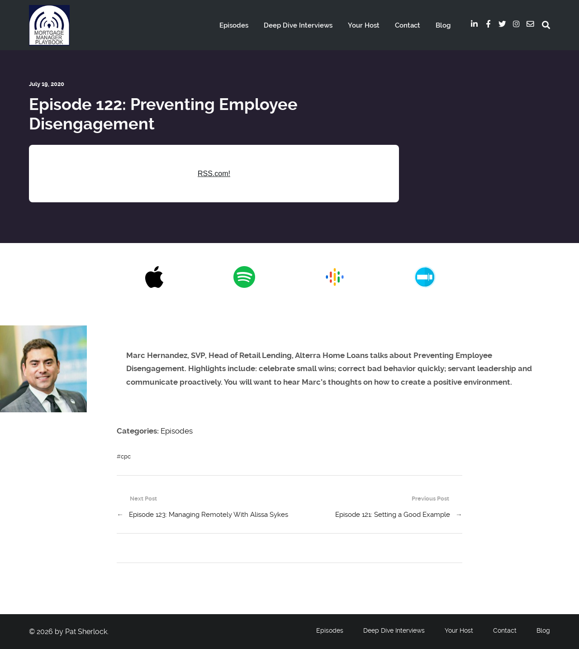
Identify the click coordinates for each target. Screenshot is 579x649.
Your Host (364, 25)
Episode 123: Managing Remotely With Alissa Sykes (208, 515)
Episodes (233, 25)
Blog (443, 25)
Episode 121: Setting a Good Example (392, 515)
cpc (126, 456)
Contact (407, 25)
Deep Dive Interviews (298, 25)
